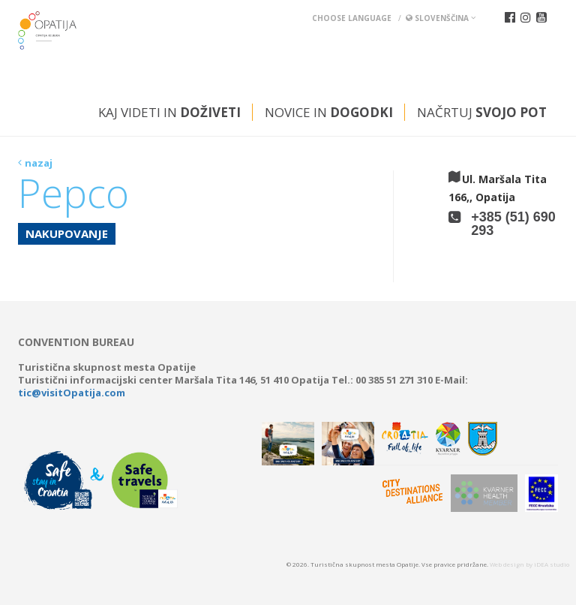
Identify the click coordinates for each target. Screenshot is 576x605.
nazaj (38, 163)
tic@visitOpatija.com (71, 392)
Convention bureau (76, 342)
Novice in (329, 112)
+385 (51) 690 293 (513, 223)
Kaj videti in (169, 112)
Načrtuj (482, 112)
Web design (507, 564)
